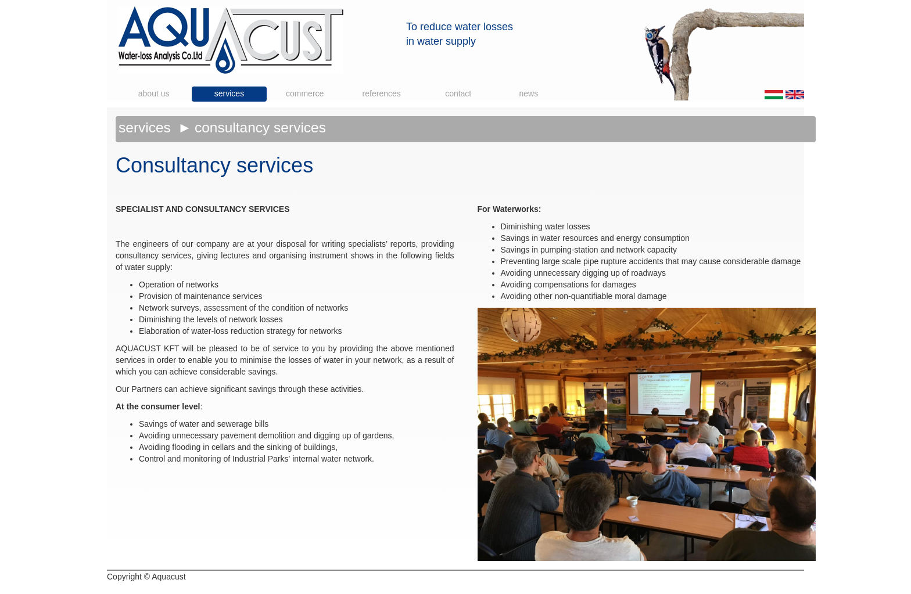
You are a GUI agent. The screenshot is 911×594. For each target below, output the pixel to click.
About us (154, 93)
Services (229, 93)
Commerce (305, 93)
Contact (458, 93)
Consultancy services (260, 127)
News (529, 93)
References (382, 93)
